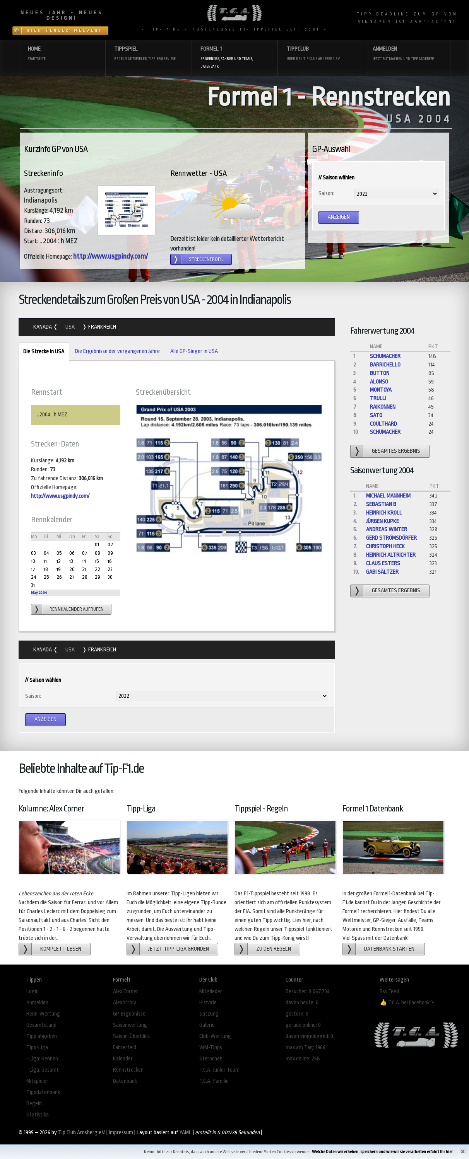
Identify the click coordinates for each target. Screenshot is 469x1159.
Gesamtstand (41, 1025)
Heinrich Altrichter (391, 555)
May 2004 (39, 592)
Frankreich (101, 327)
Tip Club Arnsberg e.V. (81, 1132)
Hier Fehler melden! (64, 30)
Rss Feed (389, 991)
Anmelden (407, 54)
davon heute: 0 (302, 1002)
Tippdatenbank (43, 1092)
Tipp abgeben (41, 1036)
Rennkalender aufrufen (77, 609)
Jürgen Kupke (382, 521)
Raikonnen (382, 407)
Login (32, 991)
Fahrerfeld (124, 1047)
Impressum (121, 1132)
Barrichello (385, 364)
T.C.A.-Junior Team (219, 1070)
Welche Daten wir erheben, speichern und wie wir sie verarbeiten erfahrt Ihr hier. (383, 1151)
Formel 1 (234, 58)
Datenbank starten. (390, 949)
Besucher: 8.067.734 (308, 991)
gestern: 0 (297, 1014)
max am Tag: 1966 (305, 1047)
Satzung (209, 1014)
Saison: (326, 193)
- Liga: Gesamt (42, 1070)
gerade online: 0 (303, 1025)
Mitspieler (37, 1081)
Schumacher (385, 356)
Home (62, 54)
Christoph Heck (385, 546)
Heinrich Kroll (384, 513)
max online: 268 (303, 1058)
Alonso (379, 381)
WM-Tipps (210, 1047)
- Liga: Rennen (42, 1058)
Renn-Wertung (43, 1014)
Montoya (381, 390)
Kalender (123, 1058)
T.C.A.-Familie (214, 1081)
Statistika (37, 1114)
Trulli (378, 398)
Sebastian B (381, 504)
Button (379, 373)
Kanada (43, 327)
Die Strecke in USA (41, 352)
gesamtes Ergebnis (396, 451)
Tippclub (321, 54)
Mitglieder (210, 991)
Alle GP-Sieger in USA (194, 351)
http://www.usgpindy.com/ (110, 256)
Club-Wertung (215, 1036)
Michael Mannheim (388, 496)
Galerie (207, 1025)
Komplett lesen (60, 949)
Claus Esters (383, 563)
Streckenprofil (206, 259)
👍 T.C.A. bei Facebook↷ (407, 1002)
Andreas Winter (386, 529)
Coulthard (383, 424)
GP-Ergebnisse (129, 1014)
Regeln (34, 1103)
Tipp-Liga (37, 1047)
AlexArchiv (124, 1002)
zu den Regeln (273, 949)
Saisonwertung (130, 1025)
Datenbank (125, 1081)
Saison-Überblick (131, 1036)
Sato (376, 415)
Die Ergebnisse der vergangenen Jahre (117, 351)
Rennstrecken (128, 1070)
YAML (186, 1132)
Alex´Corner (125, 991)
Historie (208, 1002)
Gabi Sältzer (382, 572)
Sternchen (211, 1058)
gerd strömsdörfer (391, 538)
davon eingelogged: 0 (309, 1036)
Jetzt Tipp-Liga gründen (178, 949)
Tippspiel (148, 54)
